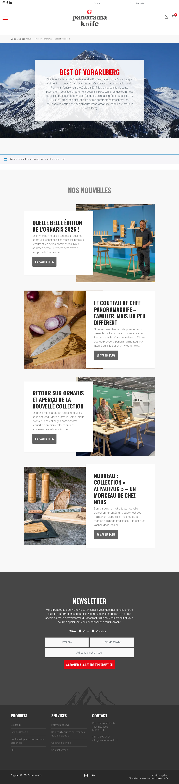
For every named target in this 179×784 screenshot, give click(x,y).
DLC (13, 750)
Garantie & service (61, 742)
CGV (166, 778)
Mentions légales (159, 775)
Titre (72, 631)
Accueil (29, 39)
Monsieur (101, 631)
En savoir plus (44, 262)
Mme (86, 631)
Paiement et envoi (60, 724)
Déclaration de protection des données (145, 778)
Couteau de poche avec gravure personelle (28, 741)
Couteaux (16, 724)
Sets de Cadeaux (19, 732)
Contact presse (59, 750)
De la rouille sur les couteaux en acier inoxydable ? (68, 734)
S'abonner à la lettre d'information (89, 665)
